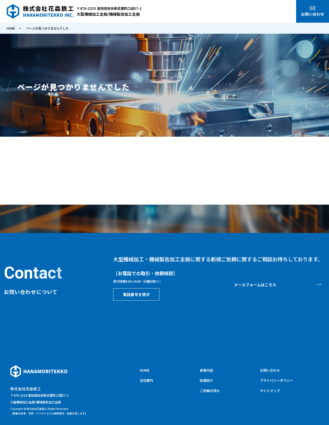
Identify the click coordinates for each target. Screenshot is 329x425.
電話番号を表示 (136, 294)
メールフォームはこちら (255, 284)
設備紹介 (259, 12)
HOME (205, 12)
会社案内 (222, 12)
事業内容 (240, 12)
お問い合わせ (270, 370)
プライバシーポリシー (276, 380)
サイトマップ (270, 390)
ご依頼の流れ (281, 12)
